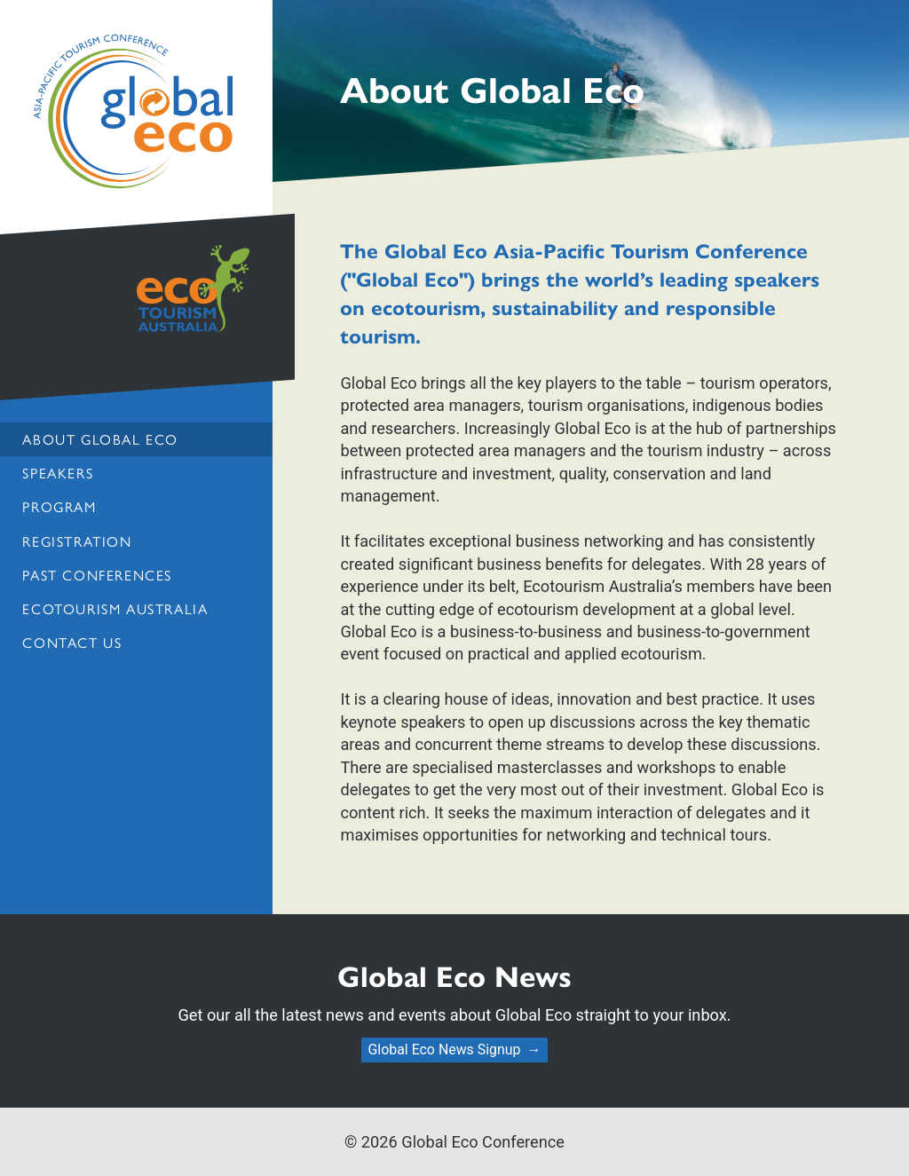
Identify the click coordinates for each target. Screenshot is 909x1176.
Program (59, 506)
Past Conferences (96, 574)
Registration (76, 541)
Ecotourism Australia (115, 608)
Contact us (72, 642)
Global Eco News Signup (444, 1049)
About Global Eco (100, 439)
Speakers (57, 472)
